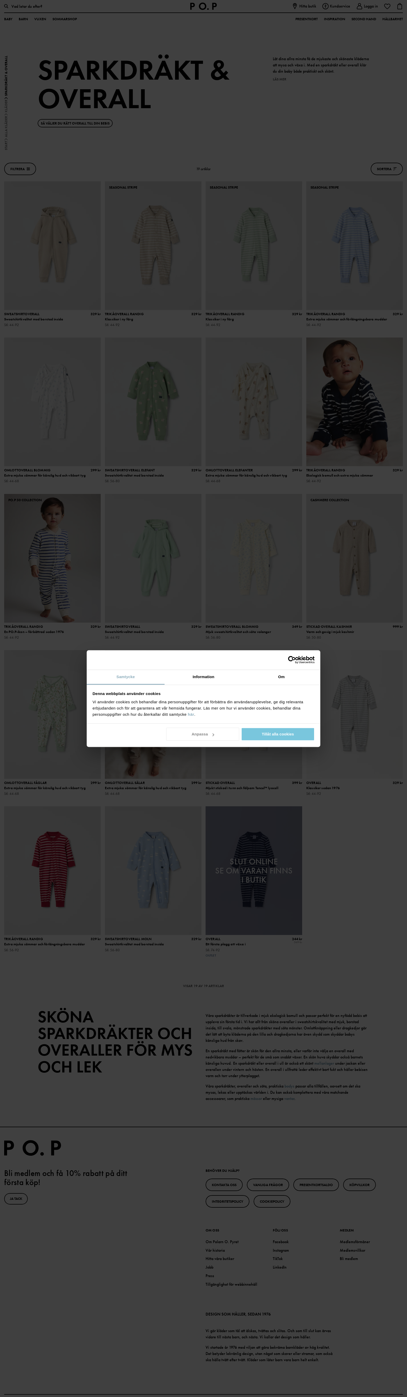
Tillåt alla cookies (278, 734)
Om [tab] (281, 677)
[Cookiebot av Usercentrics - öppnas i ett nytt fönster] (292, 660)
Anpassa (203, 734)
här (191, 714)
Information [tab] (203, 677)
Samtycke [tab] (126, 677)
